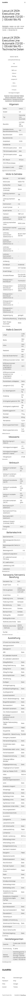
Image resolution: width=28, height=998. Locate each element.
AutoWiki (5, 2)
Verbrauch (19, 97)
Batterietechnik (7, 99)
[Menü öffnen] (25, 2)
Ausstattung (8, 101)
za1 (18, 26)
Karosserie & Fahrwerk (18, 99)
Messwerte (13, 97)
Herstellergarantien (17, 101)
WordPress (23, 995)
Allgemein (6, 96)
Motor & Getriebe (14, 96)
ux (15, 26)
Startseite (5, 26)
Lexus (11, 26)
